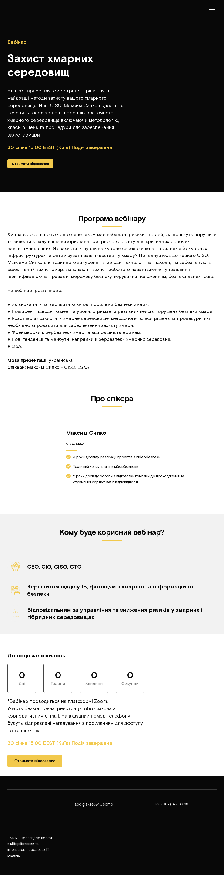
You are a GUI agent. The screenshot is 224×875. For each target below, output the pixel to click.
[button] (30, 163)
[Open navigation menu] (212, 9)
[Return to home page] (21, 9)
